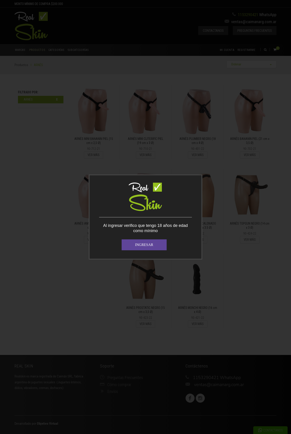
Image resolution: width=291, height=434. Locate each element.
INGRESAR (144, 245)
